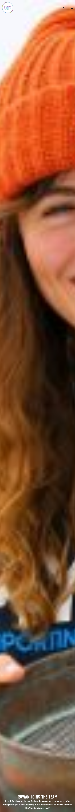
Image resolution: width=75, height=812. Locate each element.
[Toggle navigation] (72, 8)
